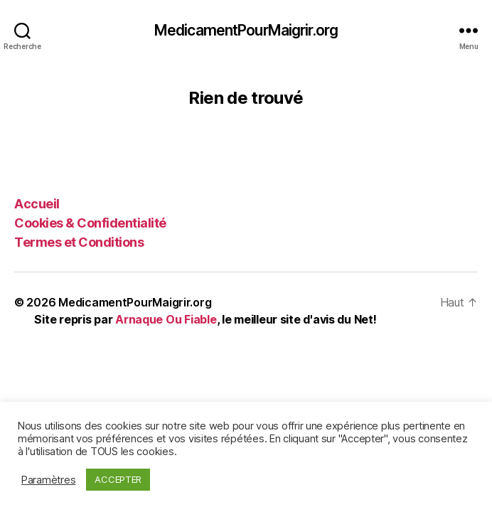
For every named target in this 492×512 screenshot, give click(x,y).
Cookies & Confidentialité (90, 222)
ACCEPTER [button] (118, 479)
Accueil (37, 203)
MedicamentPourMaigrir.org (246, 30)
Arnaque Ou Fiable (165, 319)
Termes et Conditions (79, 242)
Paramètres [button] (48, 480)
